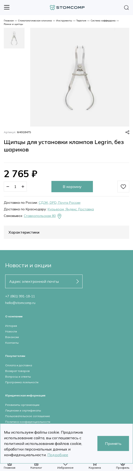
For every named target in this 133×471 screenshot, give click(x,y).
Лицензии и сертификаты (23, 410)
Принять (113, 443)
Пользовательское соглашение (27, 416)
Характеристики (23, 232)
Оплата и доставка (18, 365)
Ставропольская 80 (43, 216)
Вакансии (12, 337)
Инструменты (64, 20)
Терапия (81, 20)
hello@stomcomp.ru (20, 303)
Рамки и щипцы (13, 24)
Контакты (12, 342)
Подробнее (57, 454)
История (11, 325)
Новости (11, 331)
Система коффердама (103, 20)
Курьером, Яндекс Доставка (71, 209)
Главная (9, 20)
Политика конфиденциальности (27, 421)
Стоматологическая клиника (35, 20)
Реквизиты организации (22, 405)
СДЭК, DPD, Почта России (59, 202)
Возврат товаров (17, 371)
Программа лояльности (21, 382)
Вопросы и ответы (18, 376)
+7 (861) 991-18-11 (20, 296)
